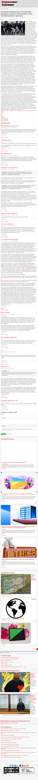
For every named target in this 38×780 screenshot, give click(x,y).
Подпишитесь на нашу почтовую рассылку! (15, 721)
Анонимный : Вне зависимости (9, 167)
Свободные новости (8, 572)
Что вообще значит (6, 140)
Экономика (34, 110)
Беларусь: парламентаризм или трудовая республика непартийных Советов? (13, 666)
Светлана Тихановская (4, 119)
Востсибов (3, 495)
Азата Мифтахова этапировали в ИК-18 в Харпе (8, 742)
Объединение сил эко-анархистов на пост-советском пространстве (16, 643)
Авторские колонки (7, 439)
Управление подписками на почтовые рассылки (9, 722)
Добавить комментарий (4, 120)
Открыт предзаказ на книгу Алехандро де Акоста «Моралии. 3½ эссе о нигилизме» (14, 755)
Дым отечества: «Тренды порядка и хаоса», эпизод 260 (10, 730)
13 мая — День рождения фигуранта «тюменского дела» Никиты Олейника (33, 676)
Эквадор (2, 116)
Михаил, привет (5, 312)
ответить (2, 137)
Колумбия (2, 117)
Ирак (1, 113)
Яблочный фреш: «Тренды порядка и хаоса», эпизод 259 (10, 744)
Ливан (2, 114)
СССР (2, 112)
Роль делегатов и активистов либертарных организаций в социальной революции (18, 493)
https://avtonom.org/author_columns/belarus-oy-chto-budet (25, 269)
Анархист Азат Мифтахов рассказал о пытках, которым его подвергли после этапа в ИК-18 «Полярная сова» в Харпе (33, 699)
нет (2, 350)
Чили (1, 115)
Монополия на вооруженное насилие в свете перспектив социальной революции (18, 559)
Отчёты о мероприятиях (18, 110)
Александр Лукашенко (4, 118)
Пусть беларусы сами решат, (9, 337)
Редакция (31, 679)
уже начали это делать (5, 393)
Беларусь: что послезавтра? (5, 660)
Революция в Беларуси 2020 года (6, 665)
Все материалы (6, 727)
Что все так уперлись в (7, 224)
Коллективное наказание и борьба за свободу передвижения (14, 462)
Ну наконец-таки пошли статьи (9, 400)
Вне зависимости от (6, 153)
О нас (19, 774)
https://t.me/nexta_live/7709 (6, 280)
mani (13, 141)
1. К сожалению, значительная (9, 239)
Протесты (23, 110)
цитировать (6, 137)
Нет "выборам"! (11, 110)
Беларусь (2, 111)
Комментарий (3, 417)
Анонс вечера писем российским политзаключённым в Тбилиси (11, 757)
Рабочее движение (29, 110)
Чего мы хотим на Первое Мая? (6, 740)
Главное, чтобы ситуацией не (9, 213)
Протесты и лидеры (4, 663)
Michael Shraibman (13, 19)
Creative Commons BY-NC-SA (30, 773)
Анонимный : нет (5, 366)
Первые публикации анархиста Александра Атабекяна (10, 746)
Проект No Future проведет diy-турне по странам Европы (10, 750)
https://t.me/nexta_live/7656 (17, 280)
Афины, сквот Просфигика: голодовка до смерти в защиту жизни (11, 738)
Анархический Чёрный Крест (10, 671)
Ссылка (2, 127)
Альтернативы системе (4, 110)
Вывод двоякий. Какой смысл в (9, 126)
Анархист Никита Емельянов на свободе (7, 735)
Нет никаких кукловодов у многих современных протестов (10, 657)
